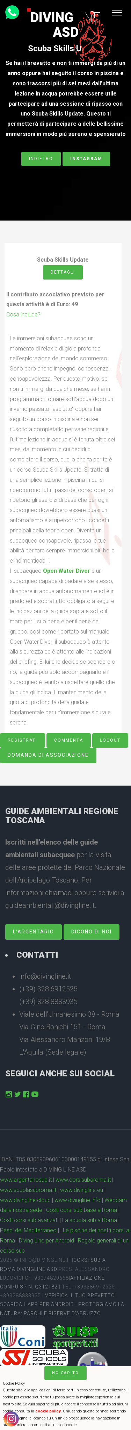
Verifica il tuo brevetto (80, 1295)
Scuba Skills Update (65, 48)
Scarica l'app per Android (37, 1304)
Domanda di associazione (48, 755)
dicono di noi (91, 931)
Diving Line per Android (46, 1240)
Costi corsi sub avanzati (29, 1220)
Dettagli (63, 272)
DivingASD (65, 25)
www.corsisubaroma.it (83, 1179)
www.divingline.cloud (25, 1200)
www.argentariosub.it (26, 1179)
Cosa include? (23, 314)
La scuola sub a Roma (89, 1220)
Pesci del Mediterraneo (28, 1230)
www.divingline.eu (81, 1190)
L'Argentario (33, 931)
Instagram (86, 158)
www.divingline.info (77, 1200)
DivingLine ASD (37, 1269)
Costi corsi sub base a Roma (81, 1210)
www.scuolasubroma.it (28, 1190)
